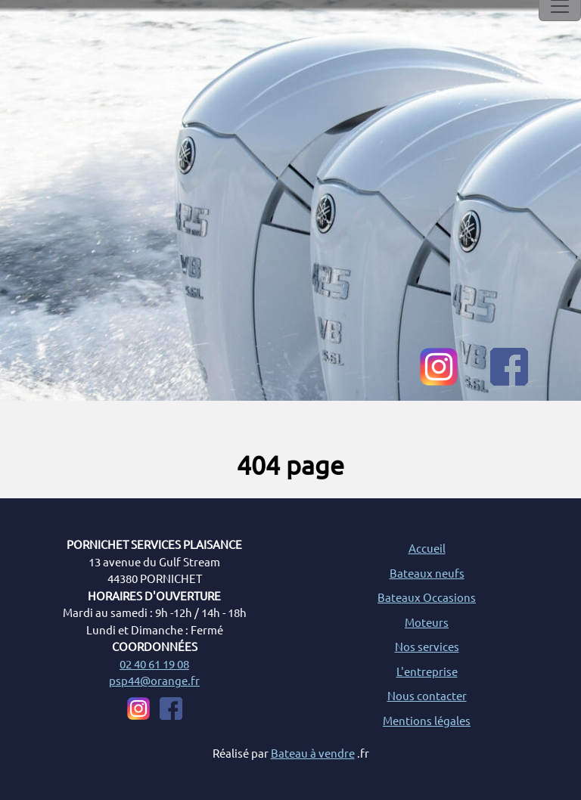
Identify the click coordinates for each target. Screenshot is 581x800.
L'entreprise (427, 671)
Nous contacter (427, 695)
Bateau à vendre (313, 753)
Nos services (427, 646)
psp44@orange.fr (154, 680)
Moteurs (427, 622)
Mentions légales (427, 720)
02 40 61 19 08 (154, 663)
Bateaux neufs (427, 573)
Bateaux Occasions (426, 597)
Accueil (427, 548)
